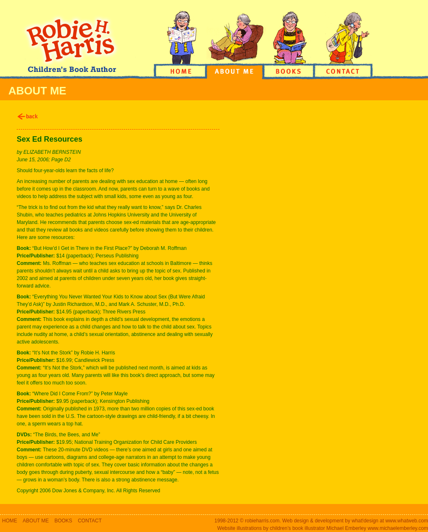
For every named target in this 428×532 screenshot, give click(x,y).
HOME (9, 521)
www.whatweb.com (406, 521)
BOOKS (63, 521)
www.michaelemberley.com (398, 528)
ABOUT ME (35, 521)
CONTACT (90, 521)
